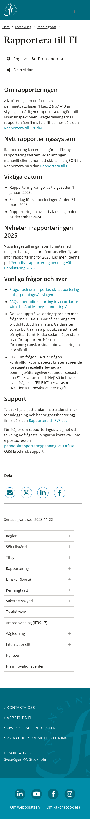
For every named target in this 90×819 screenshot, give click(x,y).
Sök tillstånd (16, 546)
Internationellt (18, 644)
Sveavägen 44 (15, 759)
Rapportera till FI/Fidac (23, 128)
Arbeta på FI (17, 717)
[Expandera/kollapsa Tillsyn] (69, 557)
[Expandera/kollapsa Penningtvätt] (69, 590)
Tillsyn (11, 557)
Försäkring (23, 27)
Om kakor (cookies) (63, 807)
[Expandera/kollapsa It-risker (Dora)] (69, 579)
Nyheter (13, 655)
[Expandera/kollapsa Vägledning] (69, 633)
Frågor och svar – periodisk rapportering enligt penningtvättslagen (44, 292)
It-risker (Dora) (18, 579)
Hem (6, 27)
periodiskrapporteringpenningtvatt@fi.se (39, 445)
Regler (11, 535)
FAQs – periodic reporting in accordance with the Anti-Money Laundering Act (44, 304)
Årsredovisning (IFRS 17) (26, 622)
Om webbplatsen (25, 807)
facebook (54, 500)
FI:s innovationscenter (25, 666)
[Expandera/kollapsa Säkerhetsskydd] (69, 601)
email (6, 500)
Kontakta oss (19, 707)
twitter (19, 500)
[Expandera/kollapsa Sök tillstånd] (69, 547)
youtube (36, 801)
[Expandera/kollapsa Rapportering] (69, 568)
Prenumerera (50, 58)
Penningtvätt (46, 27)
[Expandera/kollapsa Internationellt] (69, 644)
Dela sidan (23, 70)
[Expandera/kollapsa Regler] (69, 536)
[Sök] (73, 11)
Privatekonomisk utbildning (36, 738)
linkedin (37, 500)
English (20, 58)
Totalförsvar (16, 611)
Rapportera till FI (54, 165)
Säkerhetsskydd (19, 600)
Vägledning (15, 633)
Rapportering (17, 568)
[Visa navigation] (80, 11)
